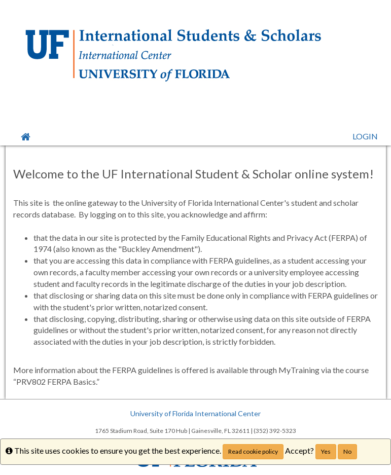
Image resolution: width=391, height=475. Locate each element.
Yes (326, 451)
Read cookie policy (253, 451)
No (347, 451)
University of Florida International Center (195, 413)
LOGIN (365, 136)
